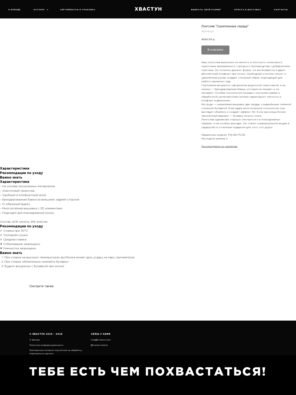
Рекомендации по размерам (219, 146)
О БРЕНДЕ (14, 9)
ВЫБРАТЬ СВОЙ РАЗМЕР (206, 9)
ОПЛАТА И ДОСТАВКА (247, 9)
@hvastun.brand (99, 345)
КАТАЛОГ (40, 9)
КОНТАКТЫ (281, 9)
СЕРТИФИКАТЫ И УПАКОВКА (77, 9)
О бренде (34, 340)
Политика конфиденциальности (46, 345)
